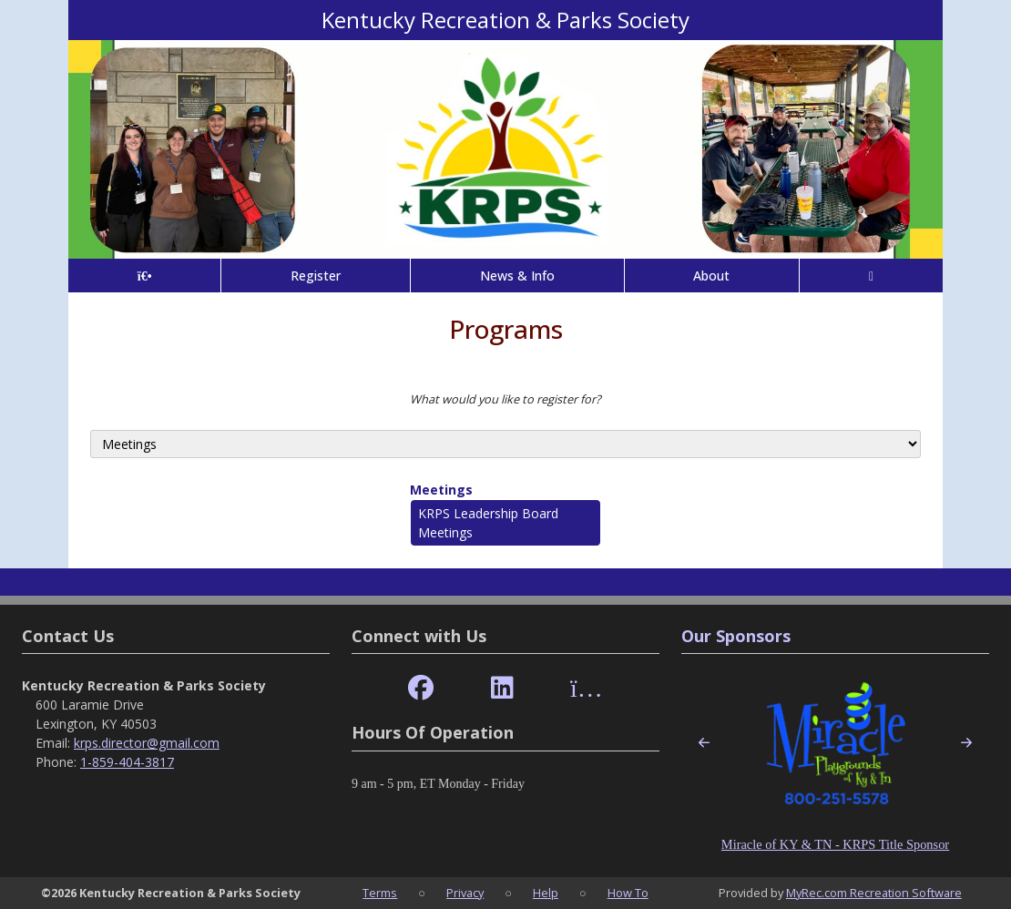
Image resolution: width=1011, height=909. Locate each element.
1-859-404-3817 (127, 762)
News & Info (517, 275)
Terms (380, 892)
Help (545, 892)
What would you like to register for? (505, 399)
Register (316, 275)
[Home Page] (144, 275)
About (711, 275)
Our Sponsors (736, 636)
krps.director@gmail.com (147, 742)
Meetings (441, 489)
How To (628, 892)
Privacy (465, 892)
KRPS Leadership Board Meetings (488, 523)
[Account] (871, 275)
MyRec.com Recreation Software (874, 892)
